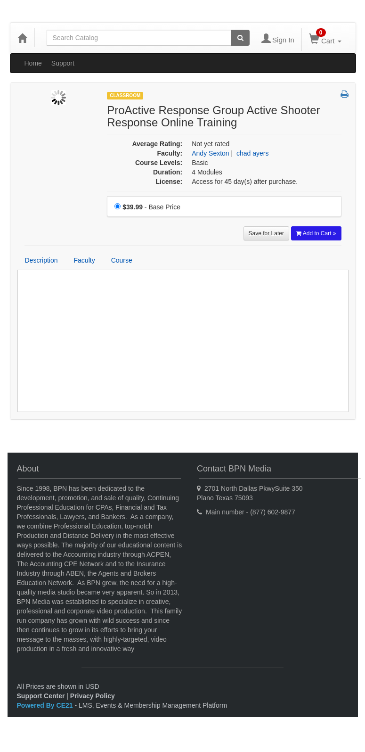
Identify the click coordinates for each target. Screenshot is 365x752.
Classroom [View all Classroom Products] (125, 95)
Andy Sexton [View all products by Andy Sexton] (210, 153)
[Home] (22, 38)
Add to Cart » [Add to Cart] (316, 233)
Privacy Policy (92, 696)
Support (62, 63)
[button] (345, 95)
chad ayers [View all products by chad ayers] (252, 153)
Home (33, 63)
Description (41, 260)
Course (121, 260)
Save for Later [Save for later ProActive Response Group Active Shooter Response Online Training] (266, 233)
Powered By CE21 (46, 705)
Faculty (84, 260)
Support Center (41, 696)
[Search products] (240, 38)
